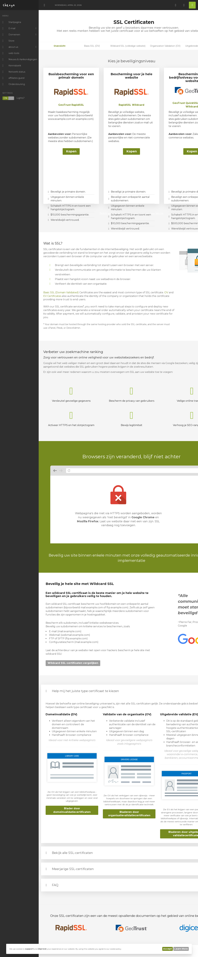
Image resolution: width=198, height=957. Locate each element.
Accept (167, 948)
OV (166, 292)
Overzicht (59, 45)
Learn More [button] (181, 948)
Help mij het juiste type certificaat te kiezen (85, 691)
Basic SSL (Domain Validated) (61, 292)
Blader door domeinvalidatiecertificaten (72, 810)
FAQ (55, 885)
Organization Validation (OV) (165, 45)
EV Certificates (52, 296)
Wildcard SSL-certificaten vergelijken (73, 663)
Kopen (71, 151)
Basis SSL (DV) (92, 45)
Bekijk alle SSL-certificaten (72, 853)
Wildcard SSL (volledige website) (127, 45)
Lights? (13, 98)
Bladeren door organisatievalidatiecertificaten (129, 813)
